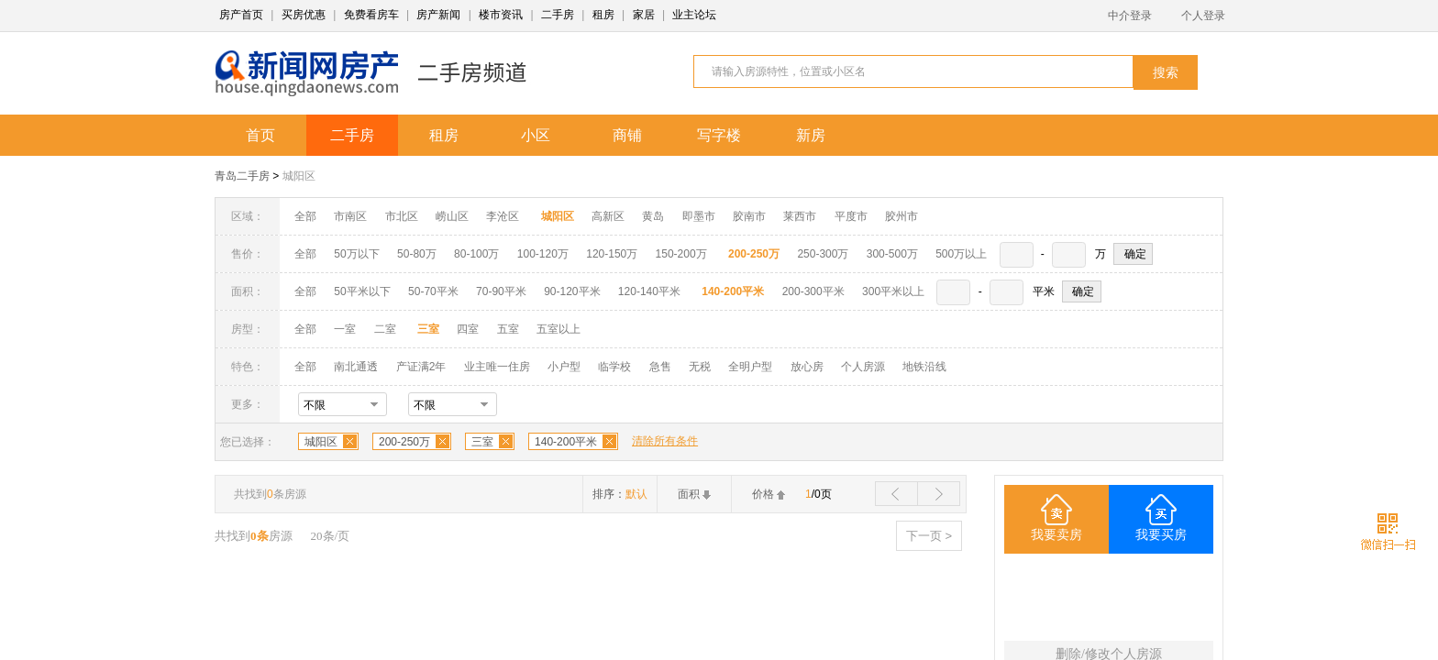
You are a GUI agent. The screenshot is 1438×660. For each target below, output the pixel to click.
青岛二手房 (242, 176)
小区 (535, 135)
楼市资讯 (501, 14)
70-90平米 (501, 291)
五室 (508, 329)
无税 (700, 366)
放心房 (807, 366)
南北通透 (356, 366)
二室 (386, 329)
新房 (810, 135)
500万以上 (961, 254)
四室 (468, 329)
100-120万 (543, 254)
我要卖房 (1056, 535)
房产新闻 (438, 14)
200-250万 (404, 441)
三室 (482, 441)
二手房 (557, 14)
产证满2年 (421, 366)
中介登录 (1130, 15)
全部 (305, 216)
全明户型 (750, 366)
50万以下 (356, 254)
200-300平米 (813, 291)
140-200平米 (566, 441)
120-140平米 (649, 291)
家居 (644, 14)
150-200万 (681, 254)
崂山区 (452, 216)
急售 (660, 366)
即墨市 (698, 216)
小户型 (564, 366)
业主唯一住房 (497, 366)
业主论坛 (694, 14)
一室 (345, 329)
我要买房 (1161, 535)
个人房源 (863, 366)
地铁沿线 (924, 366)
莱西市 (799, 216)
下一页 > (929, 536)
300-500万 (892, 254)
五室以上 (558, 329)
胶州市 (901, 216)
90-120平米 (572, 291)
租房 (603, 14)
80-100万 (476, 254)
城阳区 (298, 176)
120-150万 (611, 254)
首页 (260, 135)
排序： (619, 494)
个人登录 (1203, 15)
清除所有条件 (665, 440)
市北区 (401, 216)
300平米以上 (893, 291)
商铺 (627, 135)
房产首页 (241, 14)
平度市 (851, 216)
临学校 (614, 366)
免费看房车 (371, 14)
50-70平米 (433, 291)
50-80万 (417, 254)
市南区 (350, 216)
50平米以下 (362, 291)
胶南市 (749, 216)
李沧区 (502, 216)
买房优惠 (304, 14)
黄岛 (653, 216)
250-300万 (822, 254)
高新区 (608, 216)
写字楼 (719, 135)
